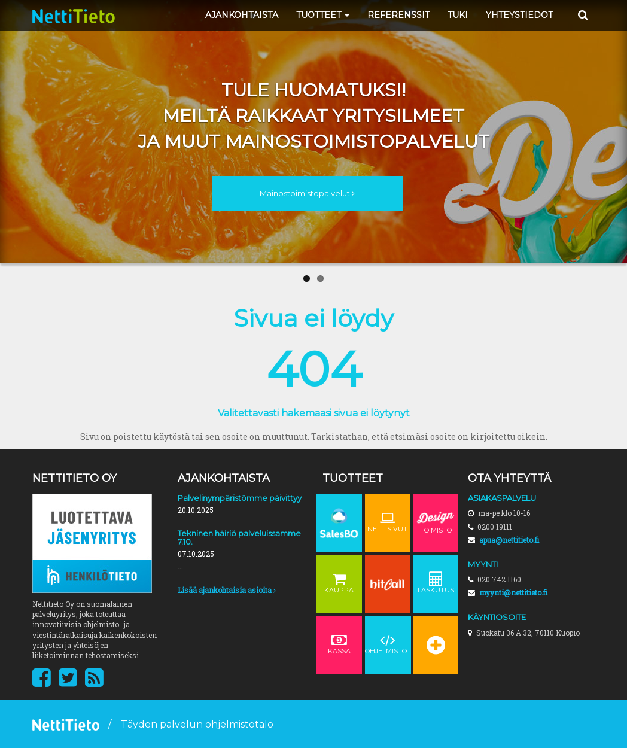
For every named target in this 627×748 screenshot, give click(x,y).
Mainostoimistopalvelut (307, 193)
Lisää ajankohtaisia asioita (227, 590)
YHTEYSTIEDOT (519, 15)
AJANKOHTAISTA (241, 15)
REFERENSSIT (398, 15)
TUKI (458, 15)
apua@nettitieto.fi (509, 540)
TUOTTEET (322, 15)
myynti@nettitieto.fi (513, 592)
